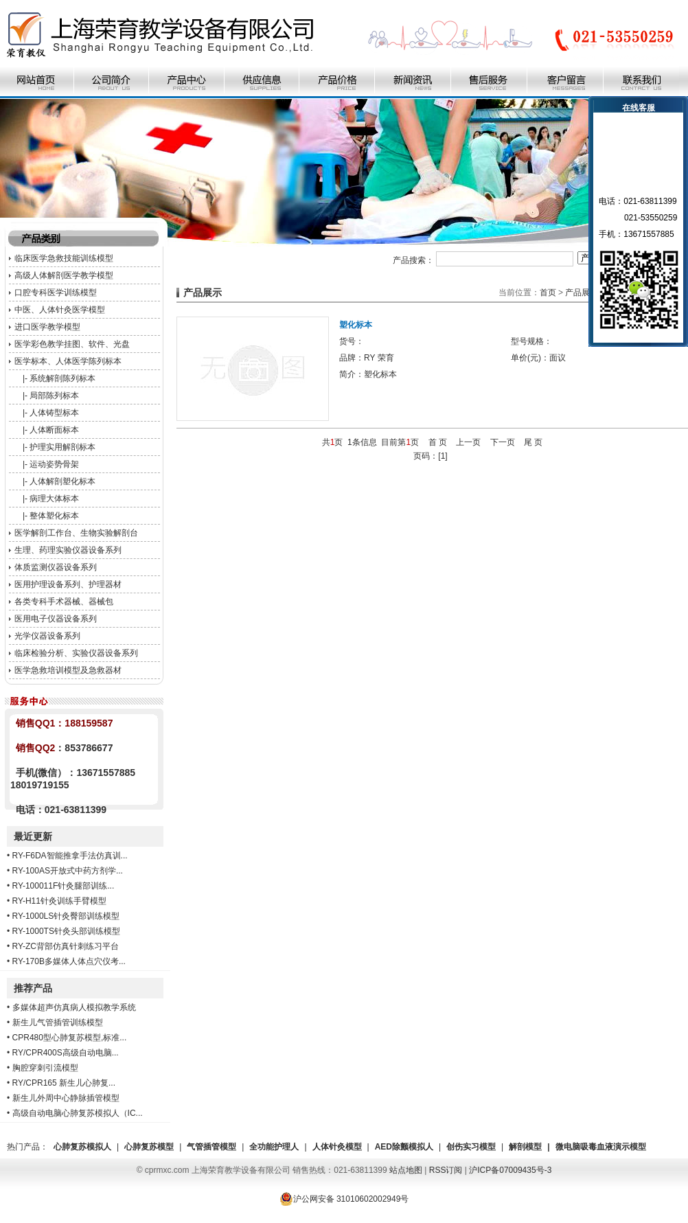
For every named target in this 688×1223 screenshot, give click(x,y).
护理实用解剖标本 (62, 447)
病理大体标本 (54, 498)
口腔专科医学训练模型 (55, 292)
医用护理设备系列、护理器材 (68, 584)
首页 (548, 292)
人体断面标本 (54, 430)
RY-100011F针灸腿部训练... (63, 886)
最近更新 (33, 836)
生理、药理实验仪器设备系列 (68, 550)
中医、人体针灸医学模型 (59, 310)
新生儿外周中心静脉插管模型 (65, 1098)
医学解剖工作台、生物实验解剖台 (76, 533)
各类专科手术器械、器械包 (63, 601)
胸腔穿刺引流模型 (45, 1068)
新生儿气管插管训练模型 (57, 1022)
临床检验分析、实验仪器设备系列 (76, 653)
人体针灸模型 (337, 1147)
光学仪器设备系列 (47, 636)
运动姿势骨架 (54, 464)
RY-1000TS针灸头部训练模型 (66, 931)
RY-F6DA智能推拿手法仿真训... (70, 855)
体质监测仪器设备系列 (55, 567)
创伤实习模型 (471, 1147)
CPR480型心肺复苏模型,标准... (69, 1037)
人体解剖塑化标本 (62, 481)
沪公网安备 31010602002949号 (344, 1199)
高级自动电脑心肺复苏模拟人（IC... (77, 1113)
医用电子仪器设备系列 (55, 619)
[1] (442, 456)
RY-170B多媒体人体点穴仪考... (69, 961)
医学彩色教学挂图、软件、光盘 (72, 344)
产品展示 (581, 292)
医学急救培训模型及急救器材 (68, 670)
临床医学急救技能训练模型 (63, 258)
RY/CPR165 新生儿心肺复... (63, 1083)
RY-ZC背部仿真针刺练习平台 (65, 946)
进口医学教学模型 (47, 327)
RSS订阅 (446, 1170)
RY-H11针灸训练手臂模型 (59, 901)
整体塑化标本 (54, 516)
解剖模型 (525, 1147)
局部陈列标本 (54, 395)
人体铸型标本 (54, 413)
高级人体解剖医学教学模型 (63, 275)
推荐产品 (33, 988)
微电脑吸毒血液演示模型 (600, 1147)
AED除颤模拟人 (404, 1147)
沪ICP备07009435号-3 (510, 1170)
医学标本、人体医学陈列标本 (68, 361)
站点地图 (405, 1170)
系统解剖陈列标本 (62, 378)
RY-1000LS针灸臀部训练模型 (66, 916)
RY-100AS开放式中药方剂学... (67, 871)
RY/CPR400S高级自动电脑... (65, 1053)
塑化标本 (355, 325)
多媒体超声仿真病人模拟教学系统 (74, 1007)
